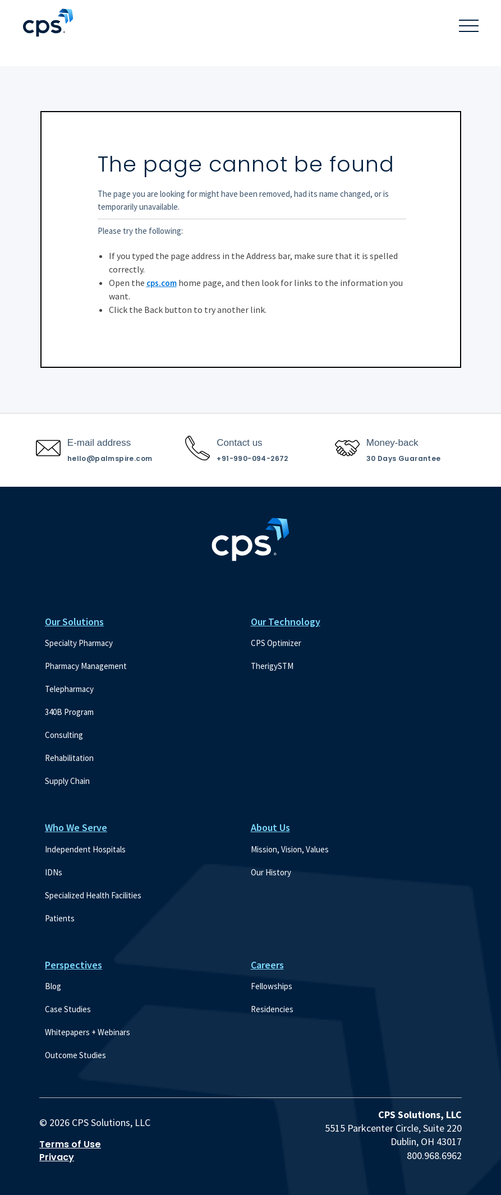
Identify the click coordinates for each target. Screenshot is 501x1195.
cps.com (161, 283)
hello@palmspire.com (110, 458)
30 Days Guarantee (403, 458)
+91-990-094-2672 (252, 458)
